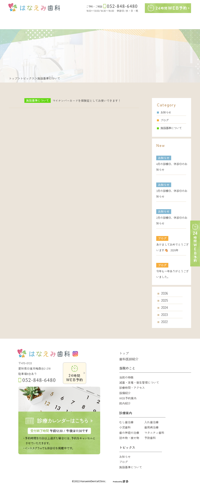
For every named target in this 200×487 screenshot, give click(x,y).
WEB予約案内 (127, 398)
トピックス (27, 78)
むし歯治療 (126, 422)
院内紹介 (125, 403)
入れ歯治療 (151, 422)
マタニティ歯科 (154, 432)
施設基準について (169, 128)
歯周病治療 (151, 427)
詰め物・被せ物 (129, 438)
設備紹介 (125, 393)
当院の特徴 (126, 377)
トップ (13, 78)
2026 (164, 293)
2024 (164, 307)
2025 (164, 300)
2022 (164, 321)
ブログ (162, 120)
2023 (164, 314)
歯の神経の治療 (129, 432)
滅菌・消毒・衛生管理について (139, 382)
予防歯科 (150, 438)
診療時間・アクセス (132, 387)
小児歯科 (125, 427)
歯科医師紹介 (128, 359)
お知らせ (164, 112)
